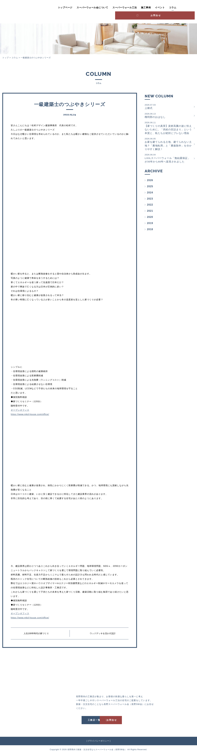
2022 (150, 206)
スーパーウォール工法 (109, 7)
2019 (150, 224)
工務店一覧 (84, 720)
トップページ (50, 7)
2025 (150, 187)
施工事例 (131, 7)
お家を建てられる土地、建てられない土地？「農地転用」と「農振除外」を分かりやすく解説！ (168, 145)
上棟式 (168, 107)
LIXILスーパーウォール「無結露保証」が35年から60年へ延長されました (168, 159)
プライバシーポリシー (98, 741)
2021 (150, 212)
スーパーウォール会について (77, 7)
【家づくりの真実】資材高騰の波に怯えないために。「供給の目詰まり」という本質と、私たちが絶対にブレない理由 (168, 128)
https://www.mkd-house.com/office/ (30, 414)
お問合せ (182, 7)
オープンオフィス (20, 410)
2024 (150, 194)
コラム (157, 7)
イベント (145, 7)
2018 (150, 230)
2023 (150, 200)
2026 (150, 181)
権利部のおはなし (168, 116)
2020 (150, 218)
